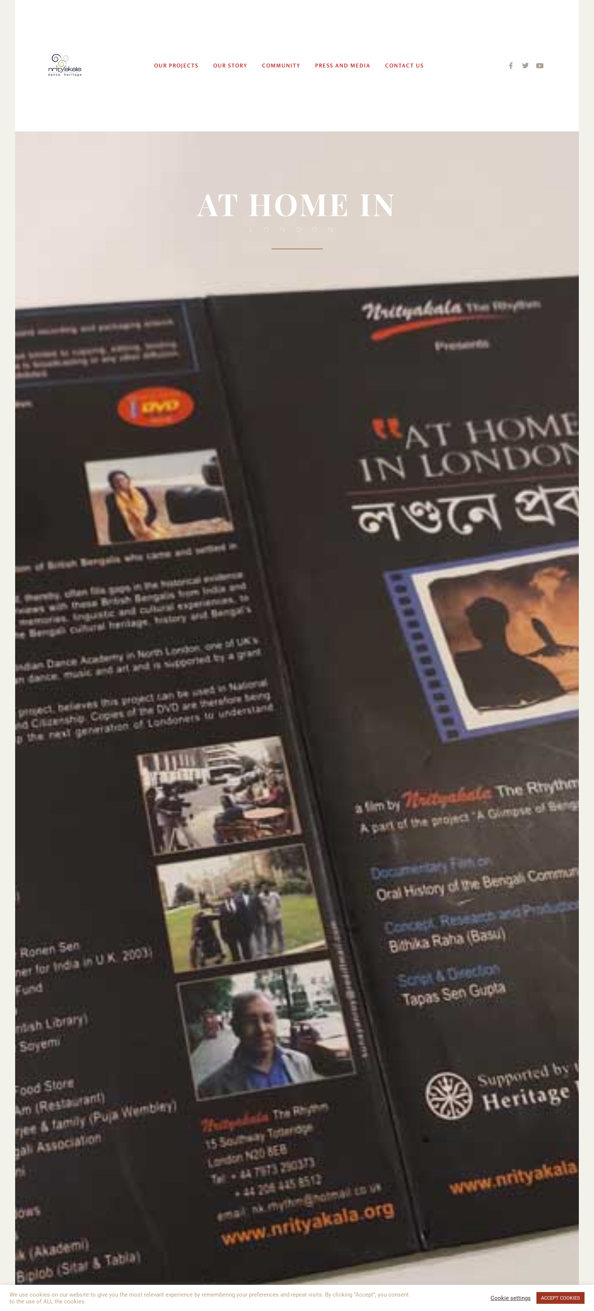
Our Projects (176, 65)
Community (281, 65)
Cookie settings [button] (511, 1298)
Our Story (230, 65)
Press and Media (342, 65)
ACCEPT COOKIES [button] (560, 1298)
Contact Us (404, 65)
